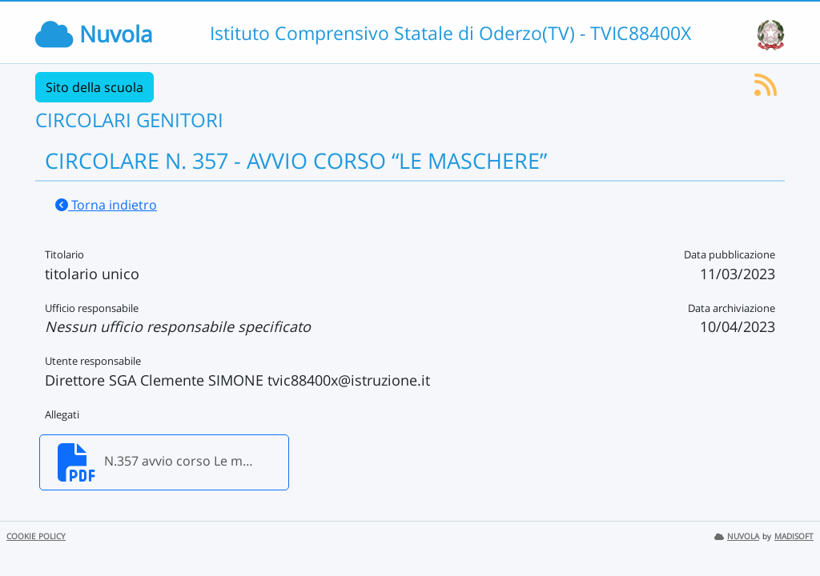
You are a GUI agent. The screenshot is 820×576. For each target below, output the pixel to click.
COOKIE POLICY (36, 536)
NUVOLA (736, 536)
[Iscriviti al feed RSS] (765, 89)
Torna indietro (106, 205)
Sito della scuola (94, 87)
